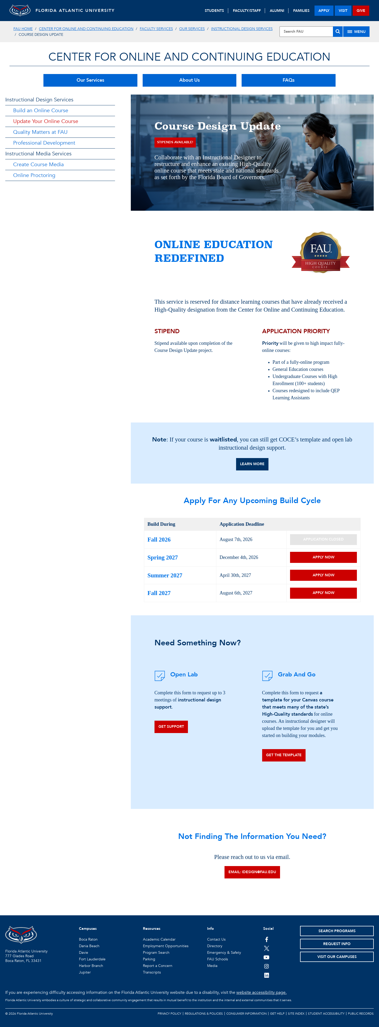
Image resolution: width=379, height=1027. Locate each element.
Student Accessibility (326, 1013)
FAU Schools (217, 959)
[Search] (338, 31)
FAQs (289, 80)
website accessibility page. (261, 992)
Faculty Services (156, 28)
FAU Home (23, 28)
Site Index (296, 1013)
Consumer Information (246, 1013)
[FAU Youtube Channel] (266, 957)
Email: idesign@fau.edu (252, 871)
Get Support (171, 726)
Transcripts (152, 972)
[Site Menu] (356, 31)
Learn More (252, 463)
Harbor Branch (91, 965)
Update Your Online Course (45, 121)
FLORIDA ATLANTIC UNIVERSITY (75, 10)
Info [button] (210, 928)
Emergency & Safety (224, 952)
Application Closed (323, 539)
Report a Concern (157, 965)
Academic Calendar (159, 939)
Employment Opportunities (165, 946)
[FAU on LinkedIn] (266, 975)
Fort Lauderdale (92, 959)
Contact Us (216, 939)
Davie (83, 952)
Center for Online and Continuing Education (86, 28)
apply (324, 10)
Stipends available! (175, 142)
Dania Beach (89, 946)
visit (343, 10)
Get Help (277, 1013)
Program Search (156, 952)
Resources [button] (151, 928)
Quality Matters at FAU (40, 132)
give (361, 10)
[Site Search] (311, 31)
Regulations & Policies (204, 1013)
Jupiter (85, 972)
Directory (214, 946)
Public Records (361, 1013)
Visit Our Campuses (337, 956)
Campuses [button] (88, 928)
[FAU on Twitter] (266, 948)
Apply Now (324, 557)
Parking (149, 959)
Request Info (337, 943)
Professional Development (44, 142)
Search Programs (337, 930)
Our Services (192, 28)
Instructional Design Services (242, 28)
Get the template (284, 755)
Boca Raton (88, 939)
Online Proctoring (34, 175)
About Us (189, 80)
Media (212, 965)
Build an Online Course (40, 110)
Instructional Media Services (38, 153)
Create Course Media (38, 164)
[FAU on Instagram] (266, 966)
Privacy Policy (169, 1013)
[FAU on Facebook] (266, 939)
